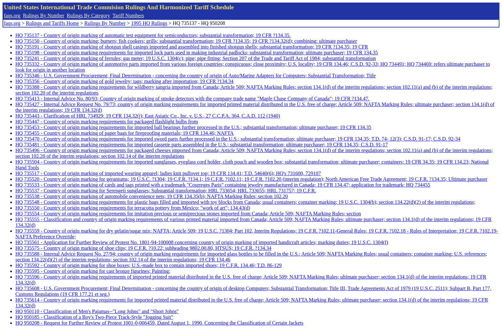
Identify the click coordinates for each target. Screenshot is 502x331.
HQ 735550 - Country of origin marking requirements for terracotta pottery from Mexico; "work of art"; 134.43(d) (132, 208)
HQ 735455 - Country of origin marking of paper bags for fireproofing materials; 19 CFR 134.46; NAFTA (124, 133)
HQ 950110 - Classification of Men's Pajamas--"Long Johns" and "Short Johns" (97, 311)
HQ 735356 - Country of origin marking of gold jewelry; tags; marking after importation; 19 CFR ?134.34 (124, 81)
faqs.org (12, 15)
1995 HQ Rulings (149, 23)
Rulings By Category (88, 15)
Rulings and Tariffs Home (52, 23)
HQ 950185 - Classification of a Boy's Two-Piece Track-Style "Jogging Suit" (94, 317)
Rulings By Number (43, 15)
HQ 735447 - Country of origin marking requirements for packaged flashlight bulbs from (106, 121)
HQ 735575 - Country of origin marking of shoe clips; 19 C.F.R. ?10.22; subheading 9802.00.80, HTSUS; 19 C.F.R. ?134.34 (143, 248)
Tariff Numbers (128, 15)
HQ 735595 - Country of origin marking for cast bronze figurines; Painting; (92, 271)
